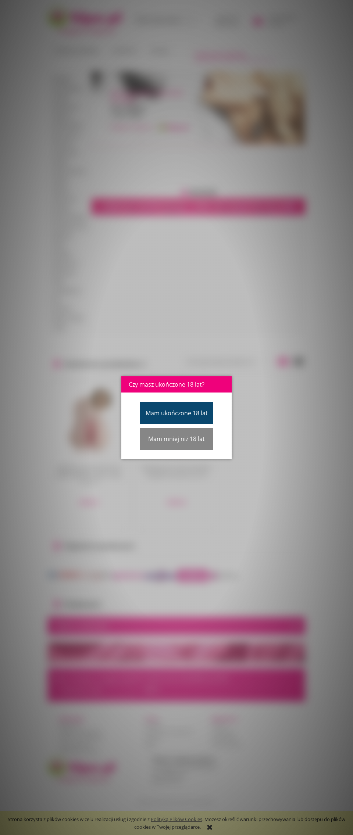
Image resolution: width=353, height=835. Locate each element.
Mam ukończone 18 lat (177, 413)
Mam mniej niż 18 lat (176, 439)
